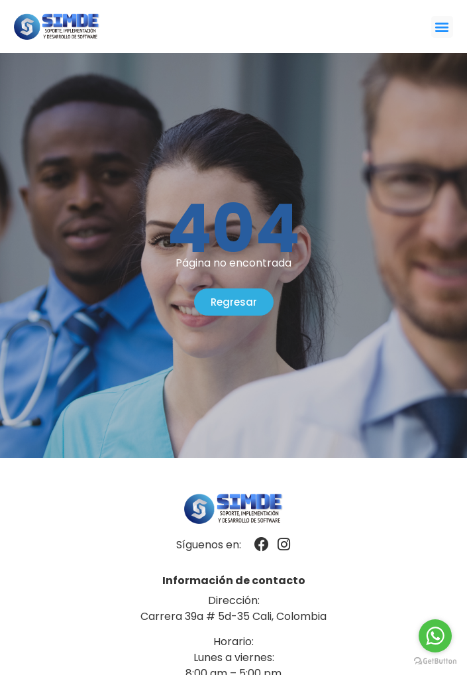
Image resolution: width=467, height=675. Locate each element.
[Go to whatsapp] (435, 635)
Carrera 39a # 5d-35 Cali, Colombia (233, 616)
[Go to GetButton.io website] (435, 661)
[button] (442, 27)
